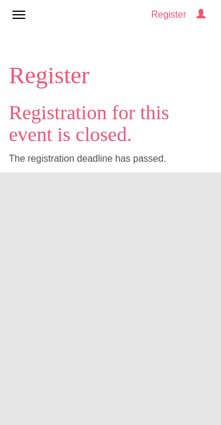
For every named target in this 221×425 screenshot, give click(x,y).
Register (168, 14)
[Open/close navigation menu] (19, 15)
